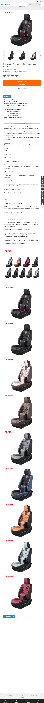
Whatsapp (22, 86)
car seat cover (17, 7)
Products (11, 7)
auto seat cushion (23, 75)
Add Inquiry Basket (22, 90)
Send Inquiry (22, 83)
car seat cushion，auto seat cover (12, 75)
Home (5, 7)
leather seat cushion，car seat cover (21, 73)
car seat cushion (8, 76)
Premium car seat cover (27, 7)
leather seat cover (9, 73)
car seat (11, 130)
